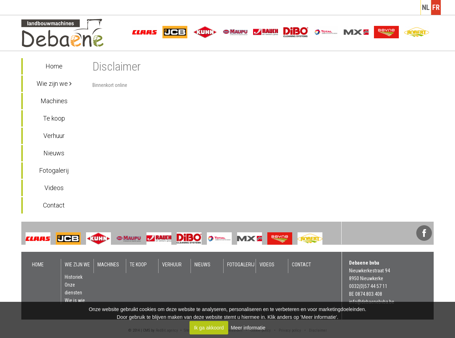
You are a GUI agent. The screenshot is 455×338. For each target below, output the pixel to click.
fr (436, 7)
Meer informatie (248, 328)
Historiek (73, 277)
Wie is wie (75, 300)
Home (54, 66)
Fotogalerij (54, 170)
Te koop (54, 118)
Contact (54, 205)
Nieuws (53, 153)
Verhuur (54, 135)
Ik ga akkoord (209, 328)
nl (426, 7)
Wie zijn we (54, 83)
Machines (54, 101)
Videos (54, 188)
